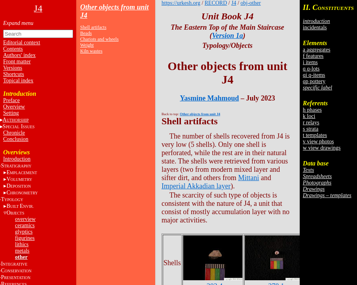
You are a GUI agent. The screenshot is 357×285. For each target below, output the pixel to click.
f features (313, 56)
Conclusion (15, 139)
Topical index (18, 81)
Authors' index (19, 55)
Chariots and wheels (99, 39)
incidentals (315, 27)
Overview (14, 107)
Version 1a (227, 36)
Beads (86, 33)
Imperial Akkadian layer (196, 186)
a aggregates (317, 50)
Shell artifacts (93, 27)
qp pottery (314, 81)
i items (310, 62)
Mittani (248, 178)
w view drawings (322, 148)
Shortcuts (13, 74)
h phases (312, 110)
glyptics (23, 232)
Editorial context (21, 43)
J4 (233, 3)
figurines (25, 238)
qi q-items (314, 75)
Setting (11, 113)
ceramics (25, 225)
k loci (309, 116)
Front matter (17, 62)
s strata (310, 129)
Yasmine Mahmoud (209, 98)
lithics (21, 244)
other (21, 257)
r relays (311, 122)
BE (20, 206)
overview (25, 219)
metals (22, 251)
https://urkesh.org (181, 3)
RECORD (216, 3)
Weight (87, 45)
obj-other (251, 3)
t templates (315, 135)
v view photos (318, 141)
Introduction (16, 159)
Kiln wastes (91, 51)
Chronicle (14, 133)
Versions (12, 68)
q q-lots (311, 69)
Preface (11, 100)
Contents (13, 49)
